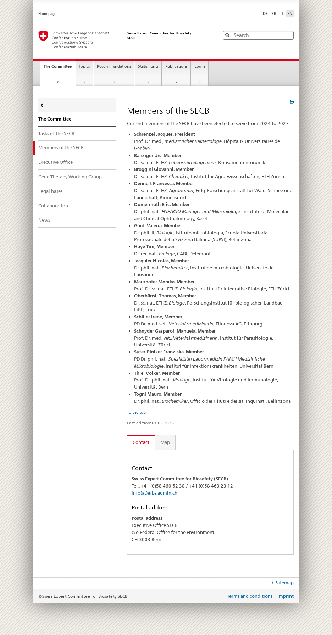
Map (165, 442)
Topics (84, 66)
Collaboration (53, 205)
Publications (176, 66)
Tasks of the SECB (56, 133)
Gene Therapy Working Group (70, 176)
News (44, 220)
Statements (148, 66)
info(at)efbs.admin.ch (154, 493)
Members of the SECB (61, 147)
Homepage (47, 14)
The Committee (59, 68)
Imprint (285, 596)
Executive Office (55, 162)
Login (199, 66)
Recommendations (114, 66)
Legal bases (50, 191)
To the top (136, 412)
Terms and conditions (250, 596)
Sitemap (284, 582)
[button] (288, 35)
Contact (141, 442)
